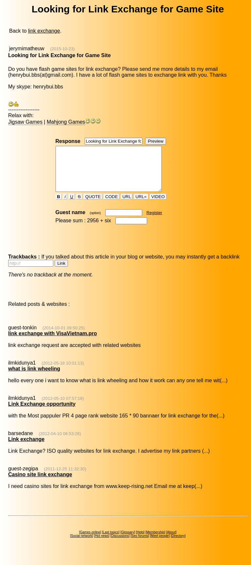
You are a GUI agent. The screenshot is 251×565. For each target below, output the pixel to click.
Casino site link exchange (40, 483)
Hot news (102, 544)
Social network (81, 544)
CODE (111, 205)
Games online (90, 541)
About (171, 541)
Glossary (127, 541)
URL (126, 205)
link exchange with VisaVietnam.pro (52, 342)
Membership (155, 541)
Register (154, 221)
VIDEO (158, 205)
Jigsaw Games (25, 122)
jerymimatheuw (26, 48)
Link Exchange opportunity (41, 413)
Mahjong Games (66, 122)
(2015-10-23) (62, 48)
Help (140, 541)
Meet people (160, 544)
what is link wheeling (34, 377)
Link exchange (26, 448)
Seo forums (139, 544)
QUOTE (93, 205)
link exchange (44, 31)
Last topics (111, 541)
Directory (178, 544)
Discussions (119, 544)
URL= (141, 205)
